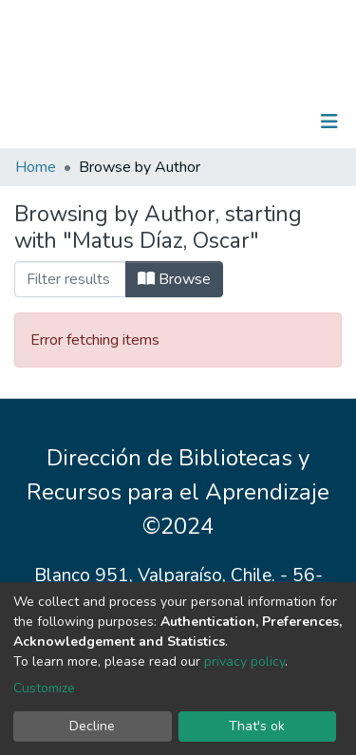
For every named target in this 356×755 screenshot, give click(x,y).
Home (35, 167)
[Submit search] (231, 121)
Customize (44, 688)
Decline (92, 726)
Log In (270, 121)
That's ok (257, 726)
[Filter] (70, 279)
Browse (174, 279)
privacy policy (244, 661)
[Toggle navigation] (329, 122)
